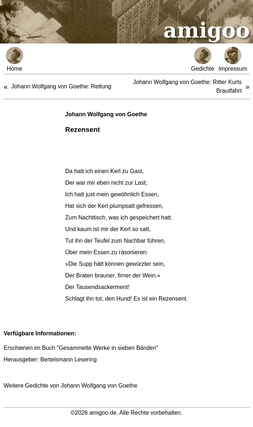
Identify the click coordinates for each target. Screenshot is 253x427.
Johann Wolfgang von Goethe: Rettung (61, 86)
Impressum (233, 59)
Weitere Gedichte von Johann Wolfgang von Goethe (70, 385)
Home (14, 59)
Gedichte (202, 59)
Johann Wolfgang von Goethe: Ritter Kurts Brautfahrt (187, 86)
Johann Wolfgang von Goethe (106, 114)
